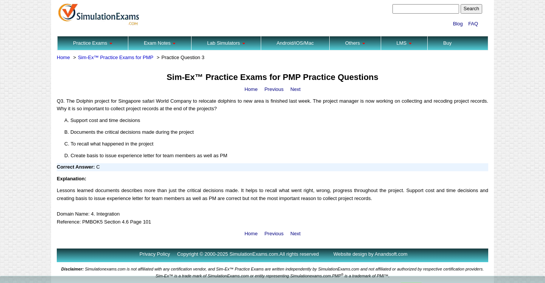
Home (63, 57)
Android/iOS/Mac (295, 43)
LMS (404, 43)
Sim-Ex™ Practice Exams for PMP (115, 57)
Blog (458, 24)
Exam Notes (160, 43)
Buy (447, 43)
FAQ (473, 24)
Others (355, 43)
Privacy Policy (154, 254)
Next (295, 89)
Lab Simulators (226, 43)
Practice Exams (92, 43)
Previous (274, 89)
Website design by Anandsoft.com (370, 254)
